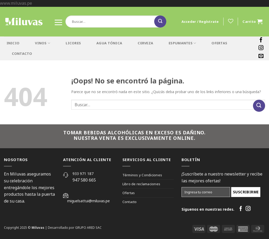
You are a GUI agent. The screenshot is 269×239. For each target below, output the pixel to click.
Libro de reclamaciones (141, 184)
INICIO (13, 43)
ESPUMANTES (182, 43)
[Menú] (58, 21)
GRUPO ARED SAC (88, 227)
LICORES (73, 43)
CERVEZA (145, 43)
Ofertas (128, 192)
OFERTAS (219, 43)
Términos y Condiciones (142, 175)
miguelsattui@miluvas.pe (88, 200)
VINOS (42, 43)
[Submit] (160, 21)
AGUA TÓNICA (109, 43)
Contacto (129, 201)
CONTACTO (22, 53)
